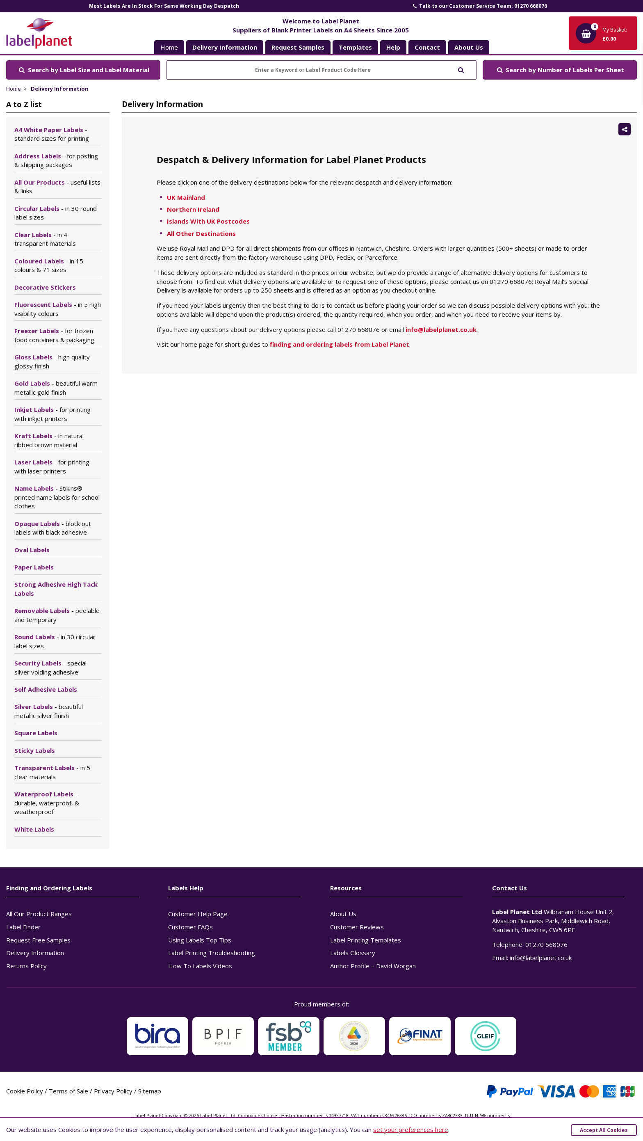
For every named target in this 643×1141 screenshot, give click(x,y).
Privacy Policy (113, 1091)
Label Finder (23, 927)
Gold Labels (56, 387)
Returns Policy (26, 966)
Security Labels (50, 667)
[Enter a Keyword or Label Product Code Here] (321, 70)
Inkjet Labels (52, 414)
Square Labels (35, 733)
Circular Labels (55, 213)
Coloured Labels (48, 265)
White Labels (34, 829)
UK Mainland (186, 197)
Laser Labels (51, 466)
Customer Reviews (357, 927)
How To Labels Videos (200, 966)
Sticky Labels (34, 750)
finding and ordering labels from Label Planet (339, 344)
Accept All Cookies (604, 1130)
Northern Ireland (193, 209)
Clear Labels (45, 239)
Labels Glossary (352, 953)
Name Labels (57, 497)
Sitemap (149, 1091)
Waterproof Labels (46, 803)
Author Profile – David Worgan (373, 966)
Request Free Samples (38, 940)
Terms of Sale (68, 1091)
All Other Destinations (201, 233)
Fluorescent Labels (57, 309)
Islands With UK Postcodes (208, 221)
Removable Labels (57, 615)
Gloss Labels (52, 361)
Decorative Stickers (45, 287)
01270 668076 (546, 944)
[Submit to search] (460, 69)
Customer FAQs (190, 927)
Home (169, 47)
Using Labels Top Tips (199, 940)
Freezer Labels (54, 335)
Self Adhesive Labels (45, 689)
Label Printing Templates (365, 940)
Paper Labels (34, 567)
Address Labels (56, 160)
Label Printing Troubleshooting (211, 953)
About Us (343, 914)
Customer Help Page (198, 914)
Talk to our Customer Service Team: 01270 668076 (479, 5)
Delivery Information (60, 88)
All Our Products (57, 186)
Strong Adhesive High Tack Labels (56, 588)
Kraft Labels (49, 440)
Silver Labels (48, 711)
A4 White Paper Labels (51, 134)
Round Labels (55, 641)
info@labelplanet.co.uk (441, 329)
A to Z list (24, 104)
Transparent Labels (52, 772)
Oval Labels (32, 550)
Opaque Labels (52, 528)
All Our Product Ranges (39, 914)
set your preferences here (410, 1129)
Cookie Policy (24, 1091)
